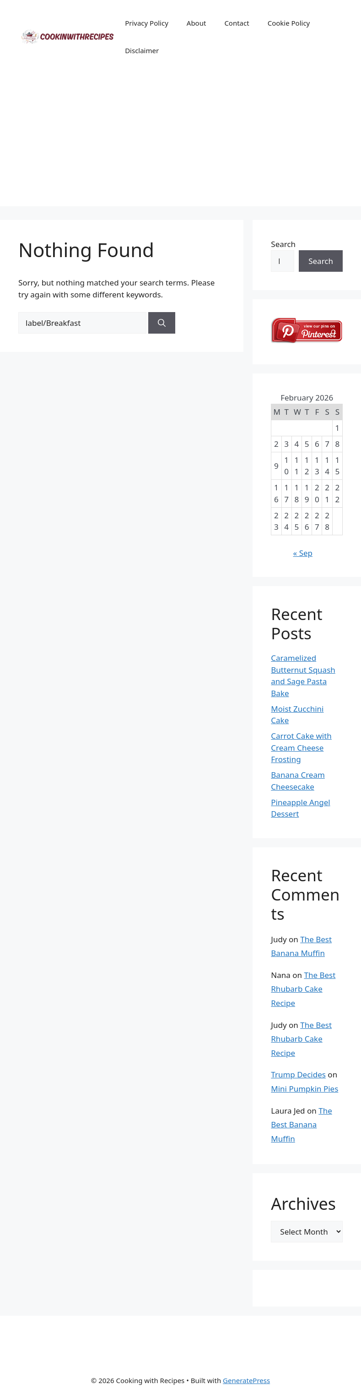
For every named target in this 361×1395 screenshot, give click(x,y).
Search (283, 244)
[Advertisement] (180, 142)
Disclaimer (142, 50)
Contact (236, 22)
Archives (303, 1203)
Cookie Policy (289, 22)
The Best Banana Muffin (301, 1124)
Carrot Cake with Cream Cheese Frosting (301, 747)
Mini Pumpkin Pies (304, 1088)
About (196, 22)
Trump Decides (298, 1074)
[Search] (161, 323)
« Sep (303, 553)
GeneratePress (246, 1380)
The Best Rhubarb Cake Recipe (303, 989)
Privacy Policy (146, 22)
